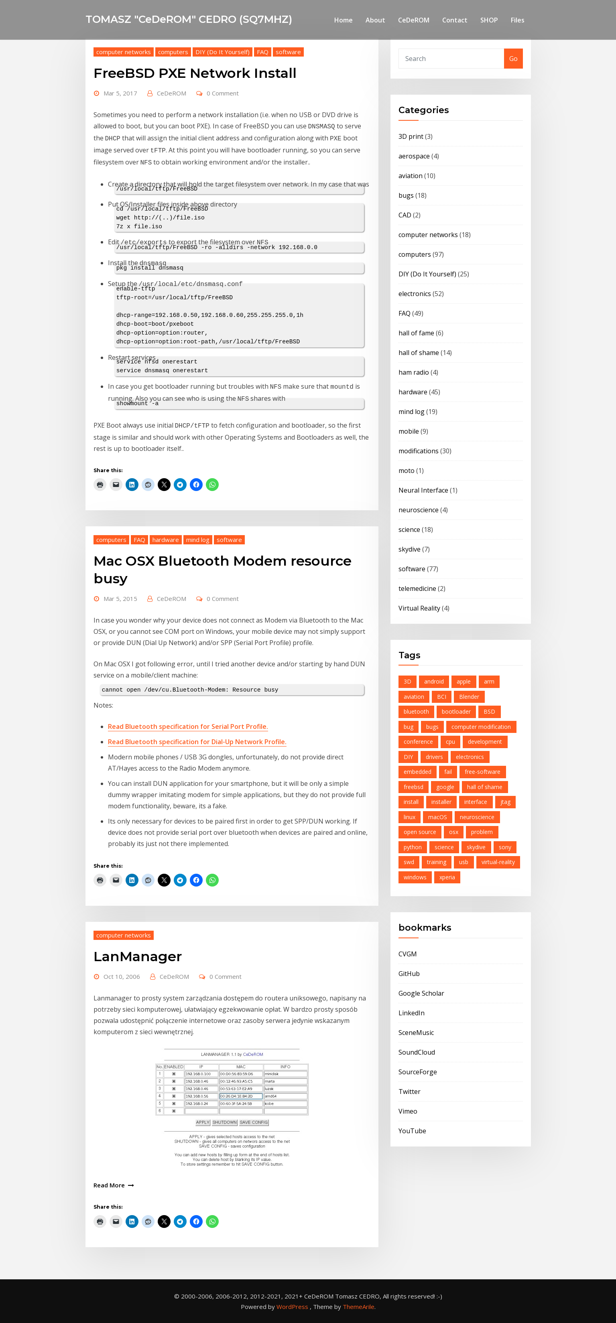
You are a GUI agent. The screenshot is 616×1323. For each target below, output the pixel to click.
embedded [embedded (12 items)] (417, 771)
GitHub (409, 973)
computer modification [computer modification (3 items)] (481, 726)
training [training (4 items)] (436, 862)
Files (518, 20)
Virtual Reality (419, 608)
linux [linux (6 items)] (409, 817)
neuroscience (418, 509)
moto (406, 470)
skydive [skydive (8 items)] (476, 847)
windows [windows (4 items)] (415, 877)
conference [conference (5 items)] (418, 741)
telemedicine (417, 588)
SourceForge (417, 1071)
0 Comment (223, 93)
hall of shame (418, 352)
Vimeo (407, 1111)
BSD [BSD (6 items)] (489, 711)
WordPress (292, 1307)
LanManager (138, 956)
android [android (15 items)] (434, 681)
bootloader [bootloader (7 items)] (456, 711)
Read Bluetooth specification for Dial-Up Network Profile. (197, 741)
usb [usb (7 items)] (463, 862)
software (288, 52)
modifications (418, 450)
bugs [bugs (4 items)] (432, 726)
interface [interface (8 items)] (475, 802)
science (409, 529)
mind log (197, 540)
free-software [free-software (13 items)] (482, 771)
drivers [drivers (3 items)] (434, 757)
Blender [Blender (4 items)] (469, 696)
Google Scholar (421, 993)
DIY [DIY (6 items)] (408, 757)
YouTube (412, 1130)
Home (343, 20)
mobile (408, 431)
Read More (109, 1185)
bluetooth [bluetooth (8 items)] (416, 711)
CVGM (407, 954)
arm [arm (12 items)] (489, 681)
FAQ (262, 52)
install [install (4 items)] (411, 802)
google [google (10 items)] (445, 787)
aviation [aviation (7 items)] (414, 696)
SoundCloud (416, 1052)
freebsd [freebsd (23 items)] (413, 787)
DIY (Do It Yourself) (222, 52)
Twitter (409, 1091)
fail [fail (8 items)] (448, 771)
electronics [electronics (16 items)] (470, 757)
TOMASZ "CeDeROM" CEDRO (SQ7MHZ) (188, 19)
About (375, 20)
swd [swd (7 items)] (409, 862)
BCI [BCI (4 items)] (441, 696)
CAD (404, 215)
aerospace (414, 156)
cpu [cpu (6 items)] (450, 741)
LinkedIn (411, 1012)
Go (513, 58)
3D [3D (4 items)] (407, 681)
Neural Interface (423, 490)
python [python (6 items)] (413, 847)
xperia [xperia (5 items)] (447, 877)
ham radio (413, 372)
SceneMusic (416, 1032)
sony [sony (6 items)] (505, 847)
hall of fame (416, 333)
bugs (406, 195)
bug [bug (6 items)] (408, 726)
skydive (409, 549)
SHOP (489, 20)
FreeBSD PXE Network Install (195, 73)
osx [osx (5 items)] (453, 832)
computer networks (123, 52)
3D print (410, 136)
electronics (414, 293)
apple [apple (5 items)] (464, 681)
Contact (455, 20)
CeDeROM (413, 20)
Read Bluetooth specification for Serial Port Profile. (188, 726)
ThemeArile (358, 1307)
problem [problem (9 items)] (482, 832)
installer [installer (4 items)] (441, 802)
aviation (410, 175)
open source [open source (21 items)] (420, 832)
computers (173, 52)
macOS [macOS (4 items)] (437, 817)
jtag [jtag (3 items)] (505, 802)
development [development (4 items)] (485, 741)
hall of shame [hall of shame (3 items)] (484, 787)
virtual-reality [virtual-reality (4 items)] (498, 862)
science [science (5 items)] (444, 847)
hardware (165, 540)
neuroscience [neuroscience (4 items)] (477, 817)
